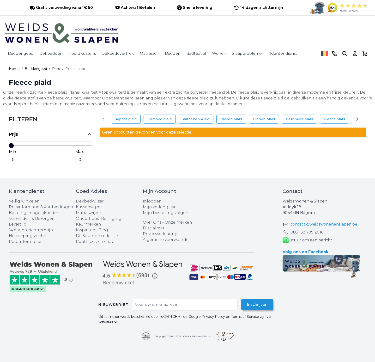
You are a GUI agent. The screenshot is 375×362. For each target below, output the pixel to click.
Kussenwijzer (89, 207)
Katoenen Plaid (196, 119)
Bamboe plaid (160, 119)
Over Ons (152, 222)
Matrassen (149, 53)
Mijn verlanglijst (159, 207)
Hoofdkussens (82, 53)
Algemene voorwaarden (167, 239)
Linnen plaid (264, 119)
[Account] (355, 54)
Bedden (173, 53)
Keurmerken (88, 224)
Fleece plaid (334, 119)
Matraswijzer (88, 212)
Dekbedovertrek (118, 53)
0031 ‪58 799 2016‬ (306, 232)
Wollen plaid (231, 119)
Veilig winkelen (24, 201)
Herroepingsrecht (27, 235)
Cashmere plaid (299, 119)
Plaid (56, 69)
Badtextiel (196, 53)
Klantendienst (283, 53)
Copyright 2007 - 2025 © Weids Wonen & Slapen (183, 336)
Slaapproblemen (248, 53)
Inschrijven (257, 304)
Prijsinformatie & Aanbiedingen (41, 207)
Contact (292, 191)
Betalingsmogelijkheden (34, 212)
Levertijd (17, 224)
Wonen (219, 53)
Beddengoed (21, 53)
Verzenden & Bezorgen (32, 218)
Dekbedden (51, 53)
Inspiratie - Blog (92, 230)
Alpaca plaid (126, 119)
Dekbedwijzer (90, 201)
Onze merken (178, 222)
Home (14, 69)
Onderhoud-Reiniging (98, 218)
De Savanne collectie (97, 235)
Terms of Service (245, 316)
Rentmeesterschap (95, 241)
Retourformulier (25, 241)
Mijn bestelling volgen (165, 212)
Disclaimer (153, 228)
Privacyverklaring (160, 234)
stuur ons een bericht (307, 240)
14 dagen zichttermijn (31, 230)
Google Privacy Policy (206, 316)
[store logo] (187, 33)
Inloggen (152, 201)
